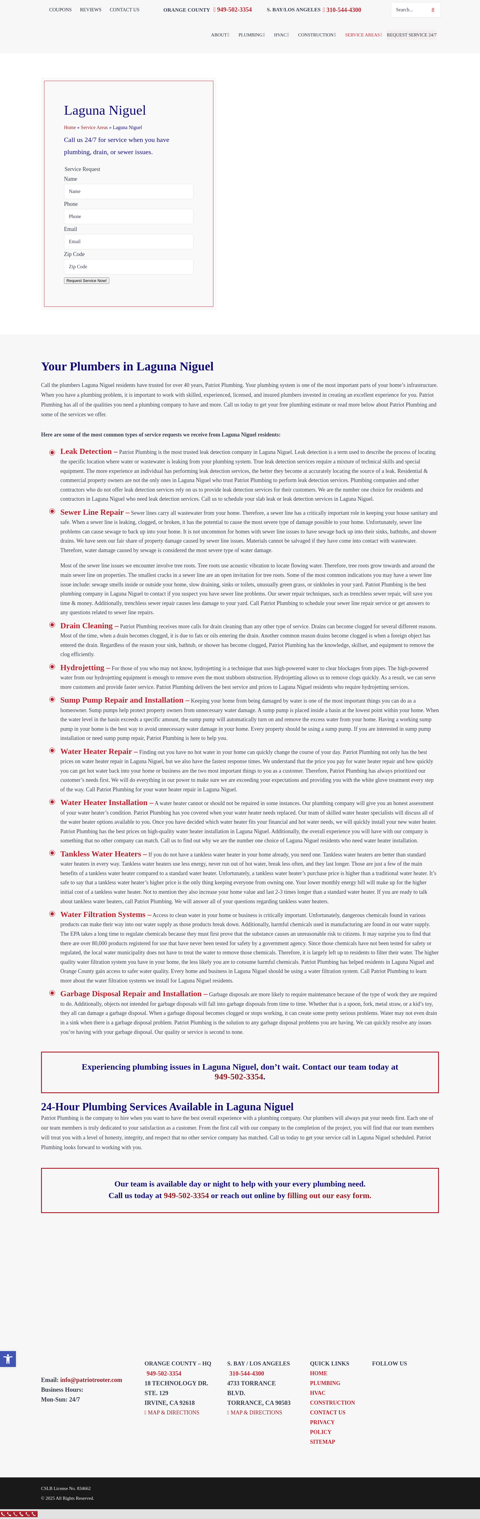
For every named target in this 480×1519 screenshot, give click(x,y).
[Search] (433, 9)
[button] (8, 1359)
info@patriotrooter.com (91, 1379)
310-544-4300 (342, 10)
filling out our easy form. (329, 1195)
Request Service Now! (86, 280)
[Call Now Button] (19, 1514)
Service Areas (94, 127)
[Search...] (408, 9)
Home (70, 127)
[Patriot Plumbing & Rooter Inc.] (128, 22)
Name (70, 179)
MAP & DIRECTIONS (171, 1412)
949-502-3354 (232, 9)
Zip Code (74, 254)
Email (70, 229)
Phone (71, 204)
